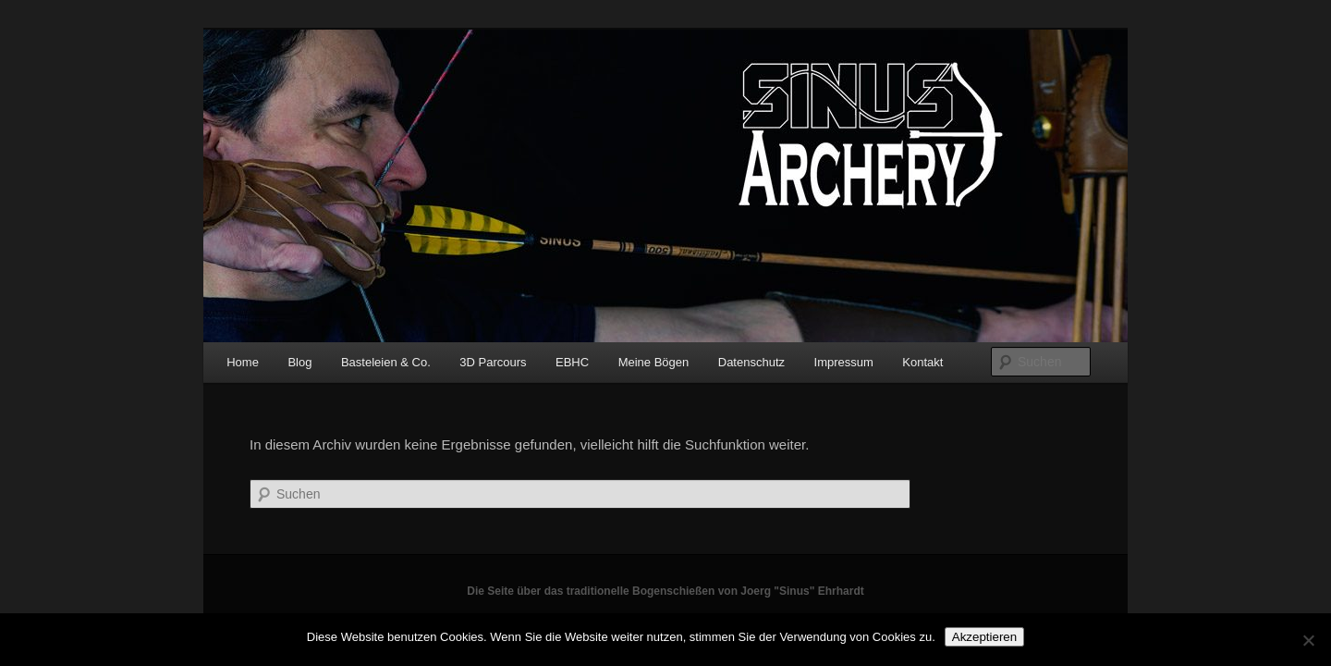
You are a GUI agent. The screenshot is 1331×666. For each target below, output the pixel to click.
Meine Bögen (654, 362)
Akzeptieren (984, 637)
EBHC (572, 362)
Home (242, 362)
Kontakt (922, 362)
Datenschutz (751, 362)
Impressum (843, 362)
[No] (1308, 640)
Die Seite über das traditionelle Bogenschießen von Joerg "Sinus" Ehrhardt (665, 591)
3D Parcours (492, 362)
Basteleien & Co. (386, 362)
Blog (299, 362)
